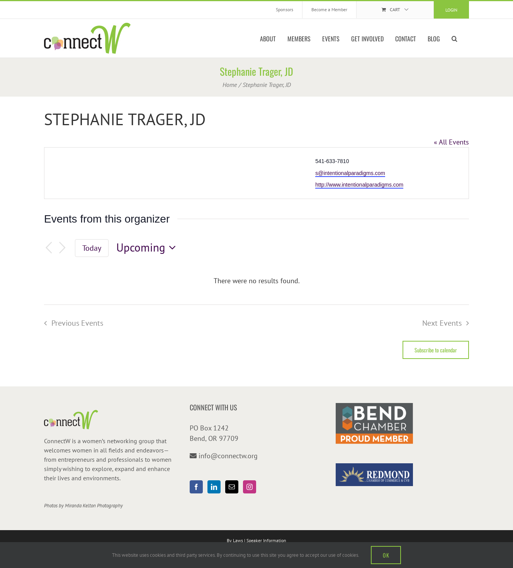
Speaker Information (266, 540)
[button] (454, 38)
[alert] (256, 280)
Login (451, 10)
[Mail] (231, 486)
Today (91, 248)
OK (386, 555)
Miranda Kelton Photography (94, 505)
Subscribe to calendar (435, 350)
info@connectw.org (228, 455)
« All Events (451, 142)
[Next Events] (62, 248)
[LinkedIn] (214, 486)
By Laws (235, 540)
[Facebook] (196, 486)
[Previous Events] (48, 248)
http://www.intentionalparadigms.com (359, 185)
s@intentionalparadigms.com (350, 173)
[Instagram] (249, 486)
